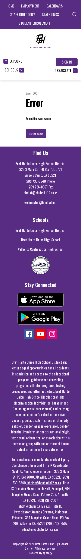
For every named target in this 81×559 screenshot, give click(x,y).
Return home (36, 133)
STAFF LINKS (50, 14)
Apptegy (47, 552)
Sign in (67, 62)
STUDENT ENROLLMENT (34, 23)
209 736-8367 (38, 187)
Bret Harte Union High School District (40, 230)
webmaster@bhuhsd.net (40, 202)
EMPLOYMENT (30, 6)
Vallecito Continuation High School (40, 249)
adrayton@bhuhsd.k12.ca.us (40, 529)
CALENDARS (55, 6)
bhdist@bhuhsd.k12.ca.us (44, 482)
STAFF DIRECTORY (22, 14)
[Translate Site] (66, 70)
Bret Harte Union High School (40, 239)
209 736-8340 (36, 181)
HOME (10, 6)
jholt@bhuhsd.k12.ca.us (35, 506)
